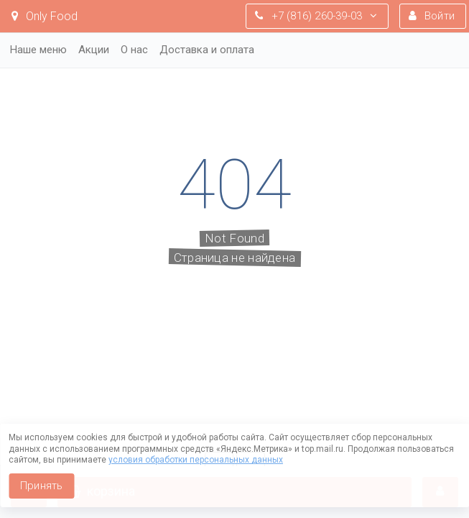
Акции (93, 49)
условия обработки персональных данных (195, 460)
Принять (41, 485)
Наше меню (38, 49)
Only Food (44, 16)
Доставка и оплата (206, 49)
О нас (134, 49)
